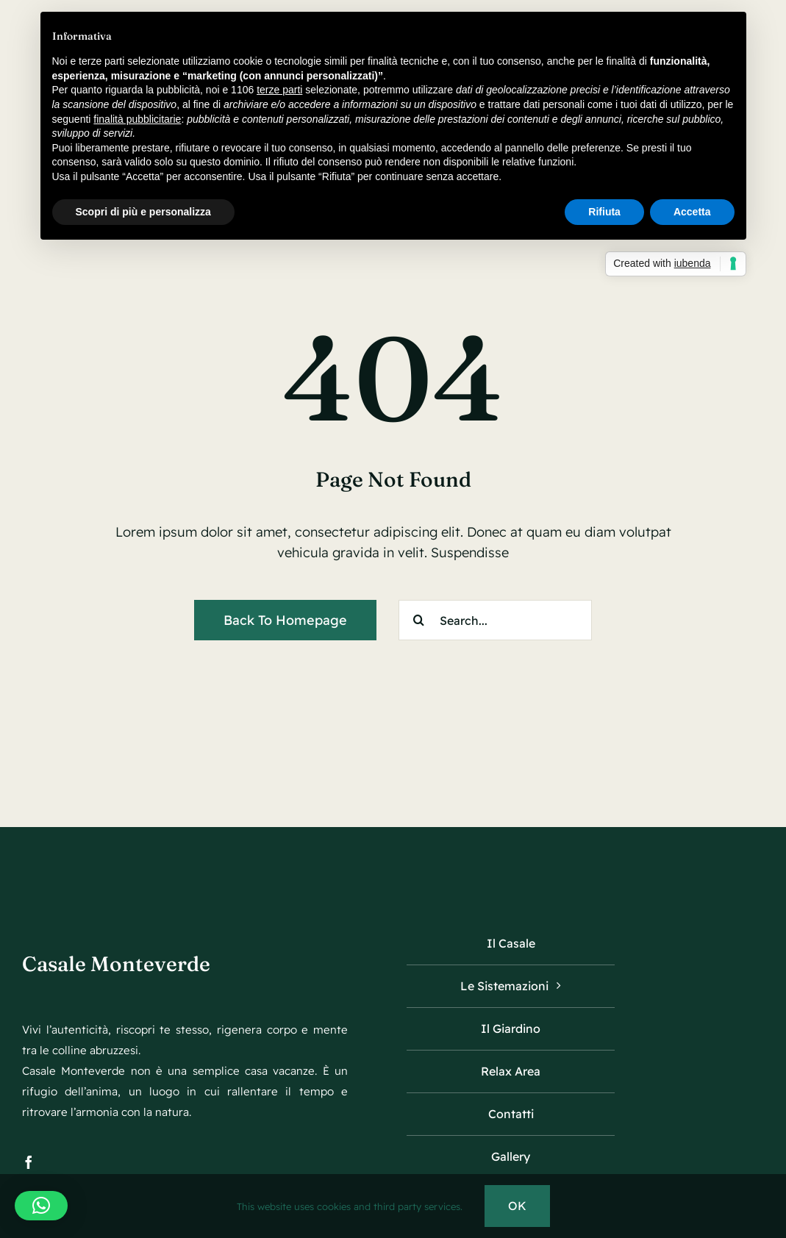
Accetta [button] (692, 212)
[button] (41, 1205)
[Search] (419, 620)
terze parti (279, 90)
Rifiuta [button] (604, 212)
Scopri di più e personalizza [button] (143, 212)
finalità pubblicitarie (137, 119)
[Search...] (495, 620)
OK (517, 1205)
